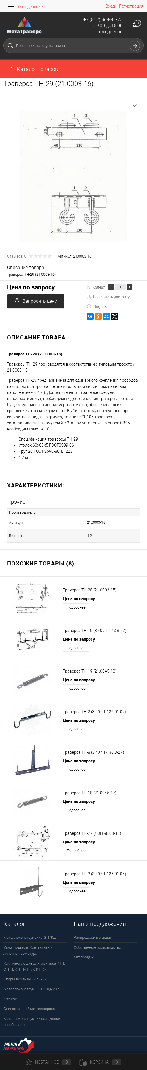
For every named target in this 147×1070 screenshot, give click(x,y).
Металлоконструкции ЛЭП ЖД (29, 937)
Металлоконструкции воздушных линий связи (32, 1021)
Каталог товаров (30, 69)
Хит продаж (84, 957)
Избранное (48, 1062)
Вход (110, 6)
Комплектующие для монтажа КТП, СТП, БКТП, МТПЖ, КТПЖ (34, 966)
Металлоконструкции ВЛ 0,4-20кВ (32, 989)
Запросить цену (35, 301)
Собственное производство (97, 947)
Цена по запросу (31, 287)
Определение (30, 6)
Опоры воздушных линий (24, 979)
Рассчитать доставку (108, 297)
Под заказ (98, 306)
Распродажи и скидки (92, 937)
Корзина (100, 1062)
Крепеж (10, 999)
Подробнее (76, 607)
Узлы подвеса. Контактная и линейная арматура (27, 950)
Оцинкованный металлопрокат (30, 1009)
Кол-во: (98, 287)
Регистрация (131, 6)
